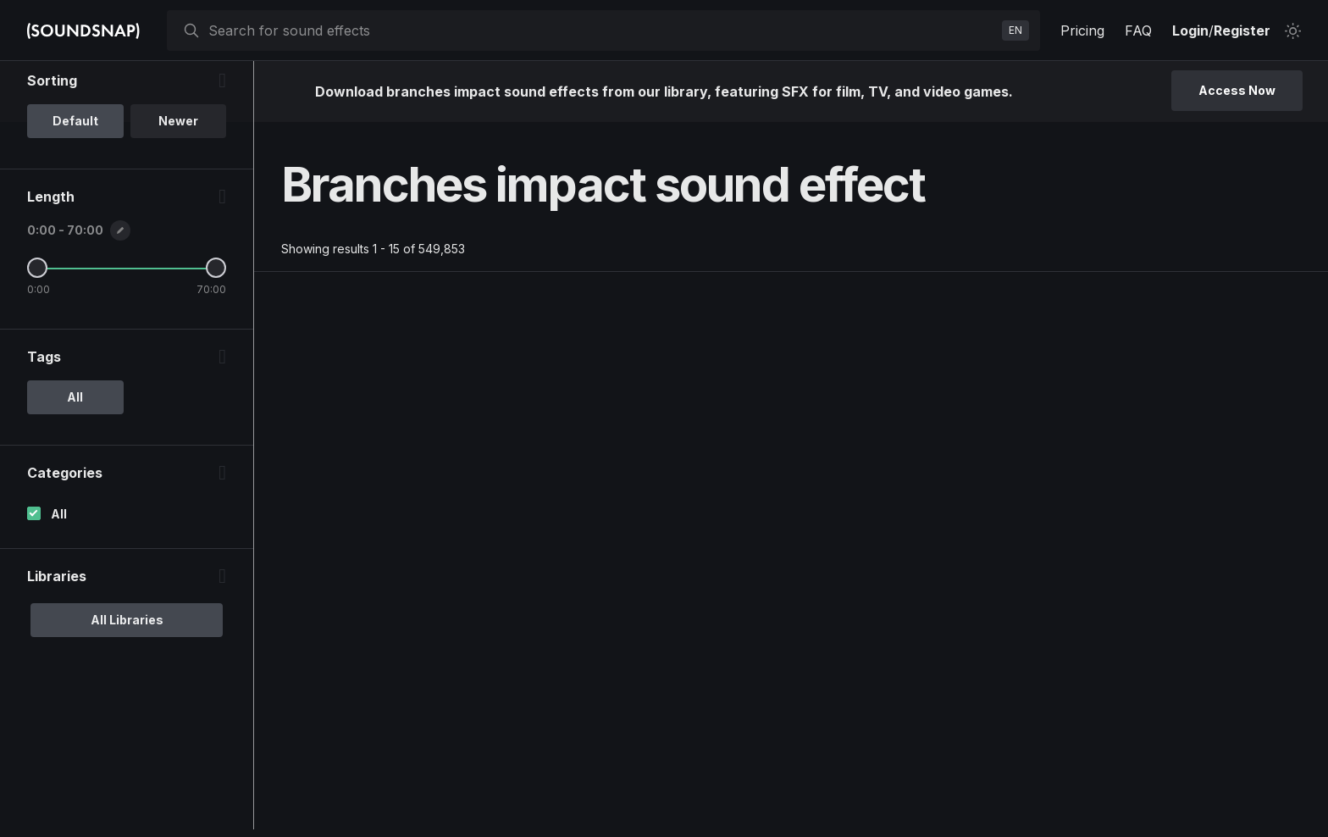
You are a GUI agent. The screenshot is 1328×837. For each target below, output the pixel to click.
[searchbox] (601, 30)
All (59, 582)
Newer (178, 189)
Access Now (1236, 90)
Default (75, 189)
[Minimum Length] (37, 336)
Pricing (1082, 30)
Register (1242, 30)
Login (1190, 30)
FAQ (1138, 30)
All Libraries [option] (127, 688)
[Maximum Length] (216, 336)
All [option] (75, 465)
